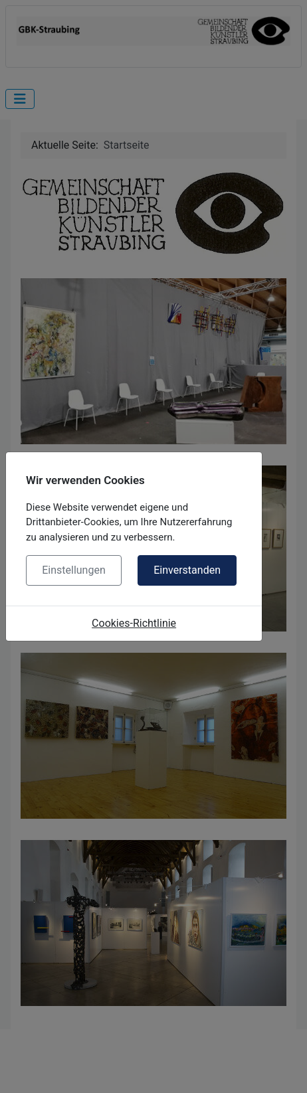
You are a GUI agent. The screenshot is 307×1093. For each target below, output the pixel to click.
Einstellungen (74, 570)
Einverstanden (187, 570)
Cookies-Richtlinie (134, 623)
